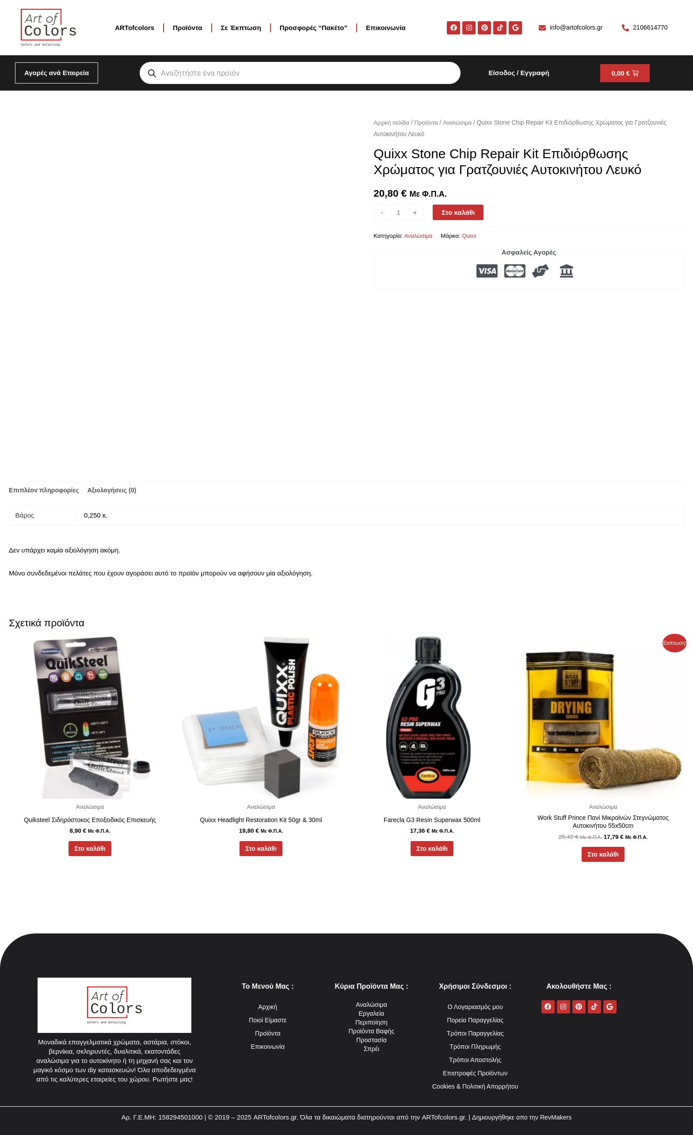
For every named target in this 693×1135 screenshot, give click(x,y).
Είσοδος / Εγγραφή (518, 72)
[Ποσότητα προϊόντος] (398, 212)
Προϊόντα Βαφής (371, 1017)
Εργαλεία (371, 1000)
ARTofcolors (134, 27)
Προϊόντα (187, 27)
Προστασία (371, 1026)
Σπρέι (371, 1035)
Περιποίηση (371, 1009)
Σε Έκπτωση (241, 27)
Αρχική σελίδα (392, 122)
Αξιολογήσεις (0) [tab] (118, 491)
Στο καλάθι (459, 212)
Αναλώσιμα (461, 122)
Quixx (472, 235)
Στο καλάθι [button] (90, 851)
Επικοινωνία (386, 27)
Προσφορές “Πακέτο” (313, 27)
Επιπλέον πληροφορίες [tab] (46, 491)
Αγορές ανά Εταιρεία (56, 72)
